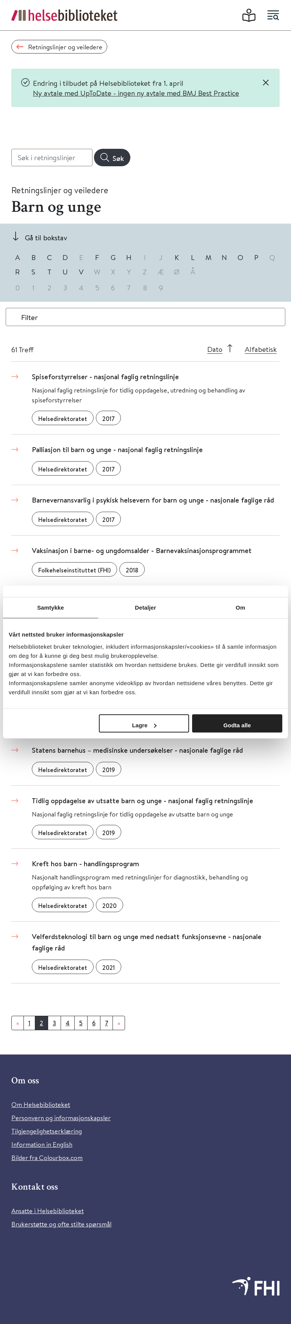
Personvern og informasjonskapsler (61, 1117)
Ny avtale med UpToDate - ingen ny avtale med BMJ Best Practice (136, 93)
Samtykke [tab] (50, 607)
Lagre (144, 725)
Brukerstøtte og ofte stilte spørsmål (61, 1224)
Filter (29, 317)
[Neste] (119, 1023)
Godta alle (237, 725)
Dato (214, 349)
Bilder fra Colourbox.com (47, 1157)
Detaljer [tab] (145, 607)
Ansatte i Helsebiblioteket (47, 1210)
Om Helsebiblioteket (40, 1104)
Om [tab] (240, 607)
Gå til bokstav (46, 237)
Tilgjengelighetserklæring (46, 1131)
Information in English (41, 1144)
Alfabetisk (261, 349)
